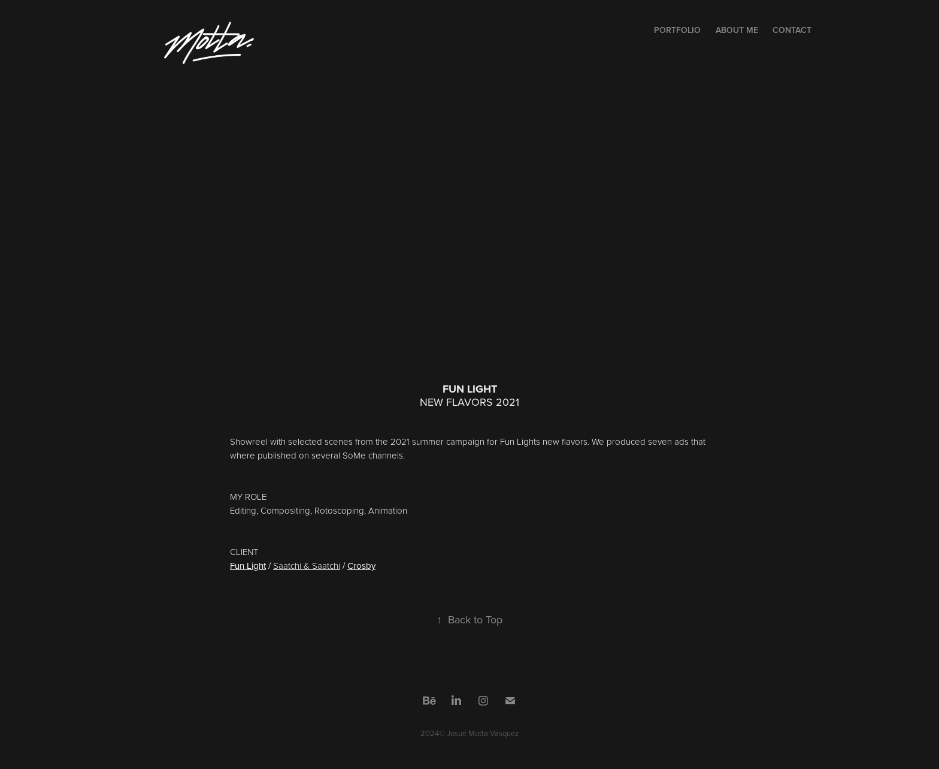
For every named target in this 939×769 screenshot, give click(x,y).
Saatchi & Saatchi (306, 565)
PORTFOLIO (677, 30)
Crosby (361, 565)
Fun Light (248, 565)
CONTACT (792, 30)
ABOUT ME (737, 30)
